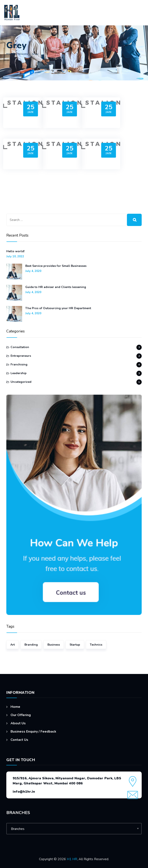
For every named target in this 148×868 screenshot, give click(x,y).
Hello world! (15, 251)
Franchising (19, 364)
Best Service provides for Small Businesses (55, 266)
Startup (75, 645)
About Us (18, 723)
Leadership (19, 373)
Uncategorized (21, 382)
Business (53, 645)
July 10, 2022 (15, 256)
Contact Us (19, 739)
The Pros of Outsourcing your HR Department (58, 308)
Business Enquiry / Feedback (33, 731)
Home (15, 706)
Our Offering (21, 715)
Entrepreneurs (21, 356)
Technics (96, 645)
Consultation (20, 347)
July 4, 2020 (33, 271)
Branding (31, 645)
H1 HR (72, 859)
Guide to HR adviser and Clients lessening (55, 287)
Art (12, 645)
